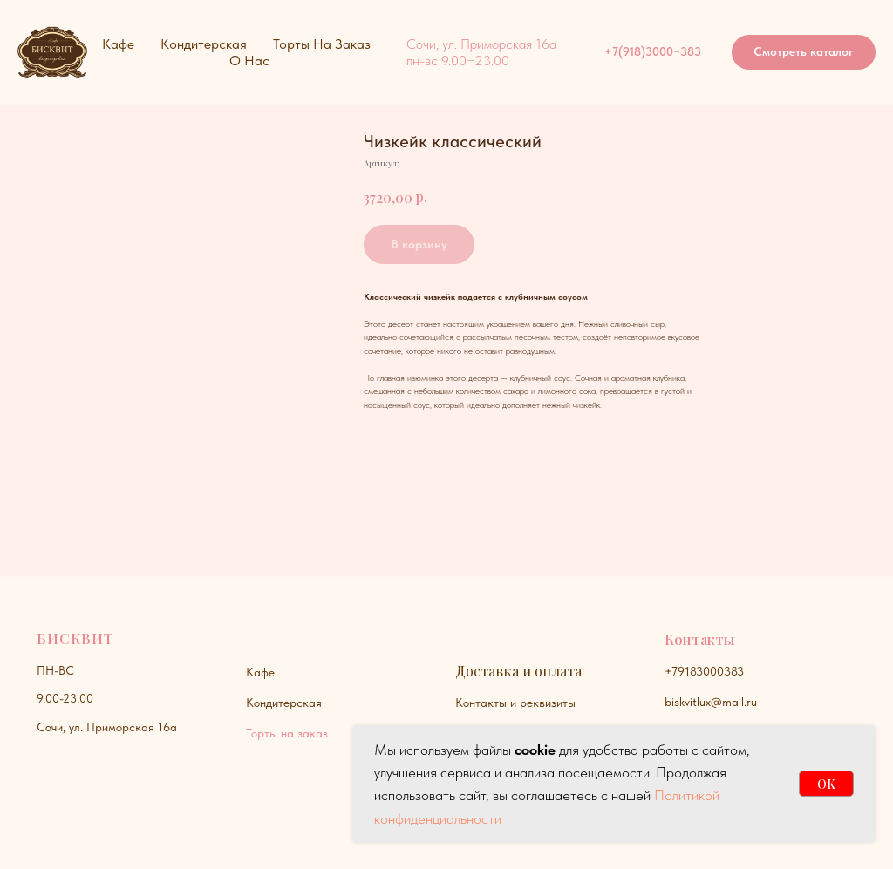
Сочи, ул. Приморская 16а (107, 727)
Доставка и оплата (518, 671)
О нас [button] (249, 60)
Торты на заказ (287, 733)
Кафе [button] (118, 44)
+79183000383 (704, 671)
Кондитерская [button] (203, 44)
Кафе (260, 672)
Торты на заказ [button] (322, 44)
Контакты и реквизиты (515, 702)
